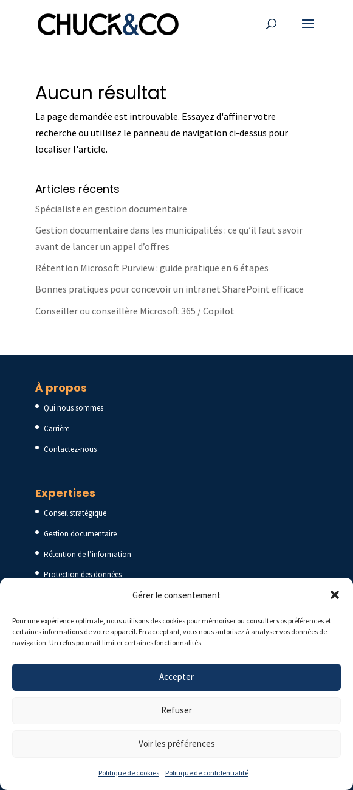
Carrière (56, 428)
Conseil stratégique (75, 513)
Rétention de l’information (87, 554)
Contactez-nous (70, 449)
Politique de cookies (128, 772)
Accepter (176, 676)
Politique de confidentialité (206, 772)
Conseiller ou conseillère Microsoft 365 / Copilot (135, 311)
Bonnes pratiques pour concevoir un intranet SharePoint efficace (169, 289)
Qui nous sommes (73, 408)
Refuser (176, 710)
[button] (335, 595)
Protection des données (83, 574)
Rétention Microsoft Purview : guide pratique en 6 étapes (152, 268)
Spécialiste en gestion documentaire (111, 209)
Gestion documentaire (80, 533)
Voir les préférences (177, 743)
